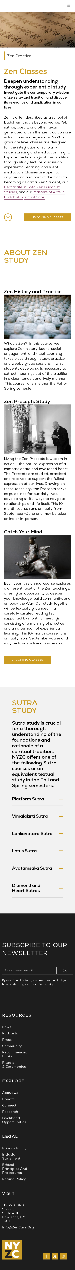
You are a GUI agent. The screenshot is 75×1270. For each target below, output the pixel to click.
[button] (68, 6)
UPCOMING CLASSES (48, 217)
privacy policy (45, 984)
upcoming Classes (27, 659)
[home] (32, 6)
